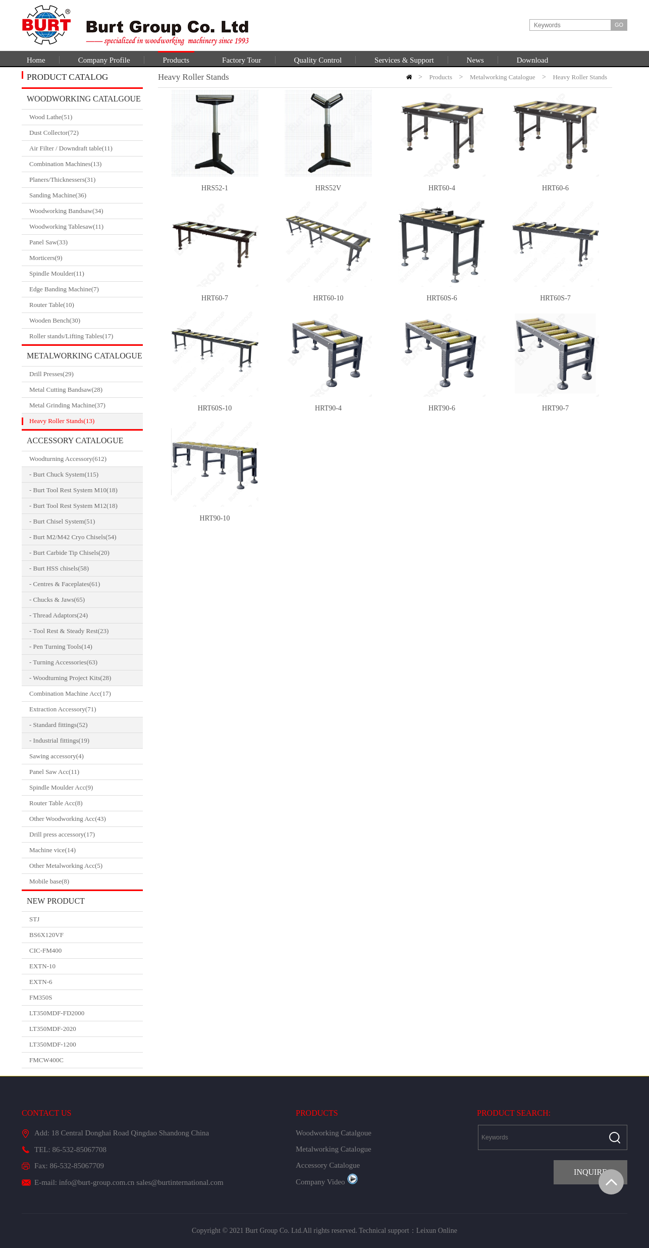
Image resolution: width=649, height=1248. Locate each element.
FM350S (40, 997)
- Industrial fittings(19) (59, 740)
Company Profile (104, 60)
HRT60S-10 (215, 408)
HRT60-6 (555, 188)
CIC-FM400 (45, 950)
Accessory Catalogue (75, 440)
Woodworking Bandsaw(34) (86, 211)
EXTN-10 (42, 966)
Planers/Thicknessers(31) (86, 179)
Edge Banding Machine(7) (86, 289)
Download (533, 60)
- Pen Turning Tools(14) (60, 646)
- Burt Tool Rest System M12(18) (73, 505)
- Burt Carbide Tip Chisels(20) (69, 552)
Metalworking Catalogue (84, 355)
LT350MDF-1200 (52, 1044)
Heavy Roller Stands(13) (86, 421)
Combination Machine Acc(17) (86, 693)
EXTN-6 (40, 981)
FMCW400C (46, 1060)
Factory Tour (241, 60)
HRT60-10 (328, 298)
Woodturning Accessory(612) (86, 458)
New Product (56, 901)
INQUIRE (590, 1172)
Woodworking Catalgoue (84, 98)
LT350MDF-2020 (52, 1028)
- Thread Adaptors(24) (58, 615)
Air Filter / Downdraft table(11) (86, 148)
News (475, 60)
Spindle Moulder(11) (86, 273)
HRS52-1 (214, 188)
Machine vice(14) (86, 850)
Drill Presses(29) (86, 374)
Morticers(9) (86, 258)
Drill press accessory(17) (86, 834)
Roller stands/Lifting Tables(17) (86, 336)
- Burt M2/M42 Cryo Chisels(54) (73, 537)
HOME (409, 77)
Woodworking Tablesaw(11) (86, 226)
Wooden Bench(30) (86, 320)
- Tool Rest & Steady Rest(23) (69, 631)
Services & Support (404, 60)
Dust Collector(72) (86, 132)
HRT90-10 (215, 518)
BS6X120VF (46, 935)
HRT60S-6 (441, 298)
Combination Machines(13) (86, 164)
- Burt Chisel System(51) (62, 521)
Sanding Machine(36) (86, 195)
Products (176, 60)
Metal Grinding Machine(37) (86, 405)
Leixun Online (436, 1230)
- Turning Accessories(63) (63, 662)
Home (36, 60)
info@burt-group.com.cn (97, 1182)
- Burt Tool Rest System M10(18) (73, 490)
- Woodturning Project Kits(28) (70, 678)
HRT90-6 (441, 408)
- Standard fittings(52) (58, 725)
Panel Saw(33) (86, 242)
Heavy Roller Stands (580, 77)
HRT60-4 (441, 188)
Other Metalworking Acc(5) (86, 865)
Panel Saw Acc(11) (86, 771)
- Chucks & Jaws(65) (57, 599)
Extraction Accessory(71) (86, 709)
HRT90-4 (328, 408)
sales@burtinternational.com (180, 1182)
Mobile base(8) (86, 881)
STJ (34, 919)
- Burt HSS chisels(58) (59, 568)
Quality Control (318, 60)
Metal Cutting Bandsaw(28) (86, 389)
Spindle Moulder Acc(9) (86, 787)
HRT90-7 (555, 408)
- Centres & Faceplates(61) (64, 584)
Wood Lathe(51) (86, 117)
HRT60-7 (214, 298)
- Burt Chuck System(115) (63, 474)
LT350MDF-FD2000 (56, 1013)
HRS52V (328, 188)
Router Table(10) (86, 305)
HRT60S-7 (555, 298)
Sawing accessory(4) (86, 756)
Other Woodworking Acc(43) (86, 818)
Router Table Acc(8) (86, 803)
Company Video (327, 1182)
